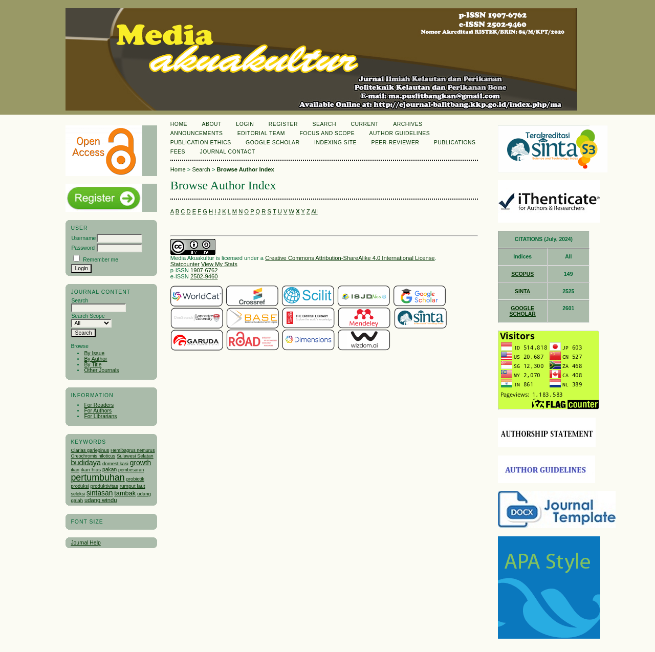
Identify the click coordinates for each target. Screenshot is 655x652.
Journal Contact (227, 152)
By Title (92, 364)
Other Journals (101, 370)
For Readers (99, 405)
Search (324, 124)
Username (83, 238)
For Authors (98, 411)
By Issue (94, 353)
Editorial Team (261, 133)
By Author (95, 359)
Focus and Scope (327, 133)
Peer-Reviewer (395, 142)
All (314, 211)
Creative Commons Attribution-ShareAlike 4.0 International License (349, 258)
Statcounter (185, 264)
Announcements (196, 133)
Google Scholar (272, 142)
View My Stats (219, 264)
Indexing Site (335, 142)
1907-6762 (204, 270)
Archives (407, 124)
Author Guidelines (399, 133)
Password (83, 248)
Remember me (100, 260)
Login (245, 124)
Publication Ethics (200, 142)
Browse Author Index (245, 169)
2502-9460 (204, 276)
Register (283, 124)
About (212, 124)
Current (364, 124)
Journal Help (85, 543)
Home (178, 124)
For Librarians (100, 416)
